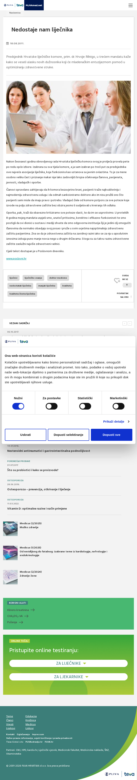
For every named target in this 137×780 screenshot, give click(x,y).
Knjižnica (30, 720)
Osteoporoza (15, 480)
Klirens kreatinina (18, 610)
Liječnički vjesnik (48, 750)
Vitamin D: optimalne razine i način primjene (37, 508)
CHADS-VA (15, 616)
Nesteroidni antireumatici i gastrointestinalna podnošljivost (48, 451)
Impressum (38, 734)
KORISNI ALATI (17, 602)
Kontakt (10, 734)
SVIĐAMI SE (127, 281)
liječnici (13, 277)
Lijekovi (10, 728)
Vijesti (9, 724)
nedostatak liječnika (20, 285)
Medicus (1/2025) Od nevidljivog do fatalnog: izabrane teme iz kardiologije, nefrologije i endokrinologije (55, 553)
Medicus (30, 724)
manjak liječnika (46, 285)
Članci (9, 720)
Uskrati (25, 434)
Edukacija (31, 716)
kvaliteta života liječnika (22, 293)
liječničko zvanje (33, 277)
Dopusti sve (111, 434)
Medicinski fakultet (68, 750)
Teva (8, 741)
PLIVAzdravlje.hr (33, 741)
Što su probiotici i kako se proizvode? (32, 470)
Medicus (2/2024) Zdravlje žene (22, 577)
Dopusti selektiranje (68, 434)
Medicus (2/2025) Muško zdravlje (22, 529)
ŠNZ (106, 750)
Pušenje (12, 622)
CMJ (18, 750)
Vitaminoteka (13, 753)
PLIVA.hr (49, 741)
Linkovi (29, 728)
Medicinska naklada (91, 750)
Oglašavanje (23, 734)
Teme (9, 716)
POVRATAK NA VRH (123, 295)
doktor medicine (58, 277)
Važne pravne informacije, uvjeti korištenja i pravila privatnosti (39, 738)
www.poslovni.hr (16, 258)
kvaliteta (67, 285)
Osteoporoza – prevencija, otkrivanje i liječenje (38, 489)
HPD (24, 750)
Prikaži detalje (113, 421)
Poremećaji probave (18, 461)
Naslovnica (15, 12)
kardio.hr (32, 750)
